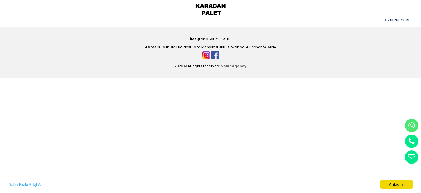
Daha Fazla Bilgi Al (25, 184)
